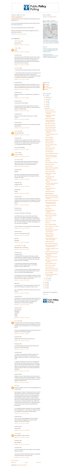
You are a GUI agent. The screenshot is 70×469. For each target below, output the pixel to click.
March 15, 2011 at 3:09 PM (22, 119)
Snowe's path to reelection (50, 220)
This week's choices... (49, 267)
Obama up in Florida (49, 110)
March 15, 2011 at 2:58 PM (22, 89)
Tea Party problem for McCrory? (51, 270)
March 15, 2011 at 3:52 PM (22, 166)
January (47, 280)
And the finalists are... (49, 149)
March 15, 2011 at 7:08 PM (22, 333)
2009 (45, 284)
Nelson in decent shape (50, 118)
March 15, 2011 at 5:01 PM (22, 204)
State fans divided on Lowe (50, 263)
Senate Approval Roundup (50, 213)
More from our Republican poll (51, 195)
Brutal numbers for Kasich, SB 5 (51, 200)
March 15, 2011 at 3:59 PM (22, 179)
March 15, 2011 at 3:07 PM (22, 110)
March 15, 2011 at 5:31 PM (22, 249)
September (47, 97)
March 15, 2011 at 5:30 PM (22, 235)
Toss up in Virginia (49, 272)
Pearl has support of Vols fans (51, 162)
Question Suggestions (49, 141)
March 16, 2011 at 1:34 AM (22, 444)
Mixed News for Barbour (50, 123)
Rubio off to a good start (50, 125)
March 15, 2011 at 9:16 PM (22, 382)
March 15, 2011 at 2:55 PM (22, 64)
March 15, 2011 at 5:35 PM (22, 280)
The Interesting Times (19, 245)
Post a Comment (14, 460)
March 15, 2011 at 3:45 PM (22, 156)
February (47, 278)
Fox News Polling (48, 166)
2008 (45, 286)
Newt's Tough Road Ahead (50, 224)
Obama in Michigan (49, 137)
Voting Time (47, 222)
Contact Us (45, 294)
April (46, 106)
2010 (45, 282)
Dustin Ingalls (17, 131)
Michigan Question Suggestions (51, 167)
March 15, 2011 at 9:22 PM (22, 423)
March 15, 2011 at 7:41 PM (22, 371)
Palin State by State (49, 142)
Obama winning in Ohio (50, 169)
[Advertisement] (52, 70)
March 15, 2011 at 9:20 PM (22, 413)
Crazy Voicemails (48, 228)
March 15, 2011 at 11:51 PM (22, 437)
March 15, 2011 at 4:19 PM (22, 186)
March (46, 108)
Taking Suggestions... (49, 193)
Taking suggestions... (49, 233)
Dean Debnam (46, 84)
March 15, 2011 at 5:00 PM (22, 193)
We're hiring (47, 160)
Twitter (48, 16)
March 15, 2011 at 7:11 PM (22, 340)
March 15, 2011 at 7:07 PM (22, 317)
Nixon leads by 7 (48, 208)
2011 (45, 95)
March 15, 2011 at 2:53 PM (22, 51)
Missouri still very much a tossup (52, 226)
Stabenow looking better (50, 148)
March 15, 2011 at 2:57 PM (22, 79)
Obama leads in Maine (50, 191)
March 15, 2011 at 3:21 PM (22, 134)
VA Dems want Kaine (49, 241)
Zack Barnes (17, 68)
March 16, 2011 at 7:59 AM (22, 457)
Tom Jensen (45, 89)
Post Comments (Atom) (22, 465)
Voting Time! (47, 186)
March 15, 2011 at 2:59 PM (22, 97)
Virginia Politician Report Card (51, 243)
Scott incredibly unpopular (50, 127)
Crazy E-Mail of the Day (50, 171)
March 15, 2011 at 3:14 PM (22, 127)
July (46, 101)
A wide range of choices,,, (50, 129)
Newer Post (13, 462)
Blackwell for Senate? (49, 164)
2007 (45, 287)
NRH (16, 385)
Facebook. (54, 16)
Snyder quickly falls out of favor (51, 153)
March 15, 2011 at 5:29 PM (22, 228)
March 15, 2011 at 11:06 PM (22, 430)
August (47, 99)
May (46, 104)
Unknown (16, 48)
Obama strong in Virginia (50, 265)
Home (26, 462)
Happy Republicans (49, 139)
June (46, 102)
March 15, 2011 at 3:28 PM (22, 149)
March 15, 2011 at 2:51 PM (22, 44)
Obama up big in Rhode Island (51, 268)
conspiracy (17, 152)
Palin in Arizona (48, 218)
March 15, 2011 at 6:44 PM (22, 304)
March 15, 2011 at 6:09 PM (22, 293)
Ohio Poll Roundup (49, 151)
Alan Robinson (18, 159)
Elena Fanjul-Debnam (47, 87)
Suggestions (47, 158)
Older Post (38, 462)
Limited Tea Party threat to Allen (51, 251)
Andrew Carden (18, 40)
